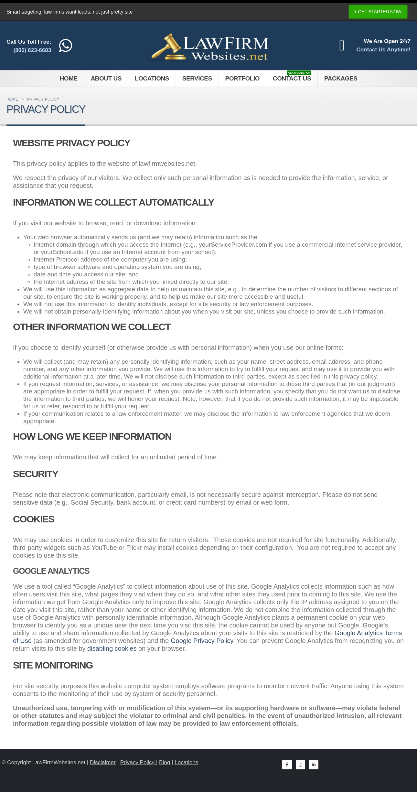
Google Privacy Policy (202, 640)
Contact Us (292, 76)
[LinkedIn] (313, 764)
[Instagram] (300, 764)
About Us (106, 78)
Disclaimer (103, 762)
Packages (340, 78)
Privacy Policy (138, 762)
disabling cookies (111, 648)
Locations (152, 78)
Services (197, 78)
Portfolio (242, 78)
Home (69, 78)
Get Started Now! (378, 11)
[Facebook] (287, 764)
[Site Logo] (209, 45)
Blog (164, 762)
